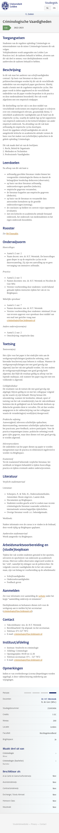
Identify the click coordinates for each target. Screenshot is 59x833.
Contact (43, 824)
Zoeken (31, 14)
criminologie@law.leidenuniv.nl (21, 320)
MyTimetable (12, 233)
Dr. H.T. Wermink (48, 699)
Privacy (34, 824)
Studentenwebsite (20, 824)
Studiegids (51, 3)
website (41, 596)
